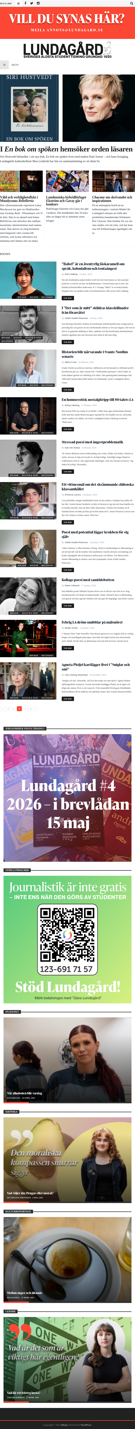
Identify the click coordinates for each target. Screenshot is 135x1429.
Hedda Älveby (71, 628)
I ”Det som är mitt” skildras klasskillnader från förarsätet (95, 310)
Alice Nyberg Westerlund (76, 675)
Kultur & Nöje (33, 338)
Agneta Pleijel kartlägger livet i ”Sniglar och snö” (96, 667)
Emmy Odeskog (72, 405)
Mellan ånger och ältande (24, 1293)
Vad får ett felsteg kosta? (23, 1392)
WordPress (86, 1425)
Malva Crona (71, 362)
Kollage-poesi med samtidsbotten (88, 579)
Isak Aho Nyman (72, 447)
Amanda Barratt (16, 1397)
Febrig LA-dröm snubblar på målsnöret (92, 622)
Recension (47, 297)
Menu (9, 64)
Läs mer (68, 298)
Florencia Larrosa (73, 494)
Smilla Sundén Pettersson (76, 318)
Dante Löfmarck (72, 585)
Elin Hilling (14, 1098)
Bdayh (64, 1425)
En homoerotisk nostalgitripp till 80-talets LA (97, 399)
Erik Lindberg (71, 274)
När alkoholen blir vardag (24, 1093)
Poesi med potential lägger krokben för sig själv (95, 534)
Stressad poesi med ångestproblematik (92, 441)
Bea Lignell (13, 1297)
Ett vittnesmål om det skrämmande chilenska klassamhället (98, 486)
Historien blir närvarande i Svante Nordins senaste (95, 354)
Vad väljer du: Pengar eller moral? (30, 1193)
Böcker (22, 297)
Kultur (34, 297)
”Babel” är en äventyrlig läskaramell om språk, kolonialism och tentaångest (93, 266)
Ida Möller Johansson (19, 1198)
